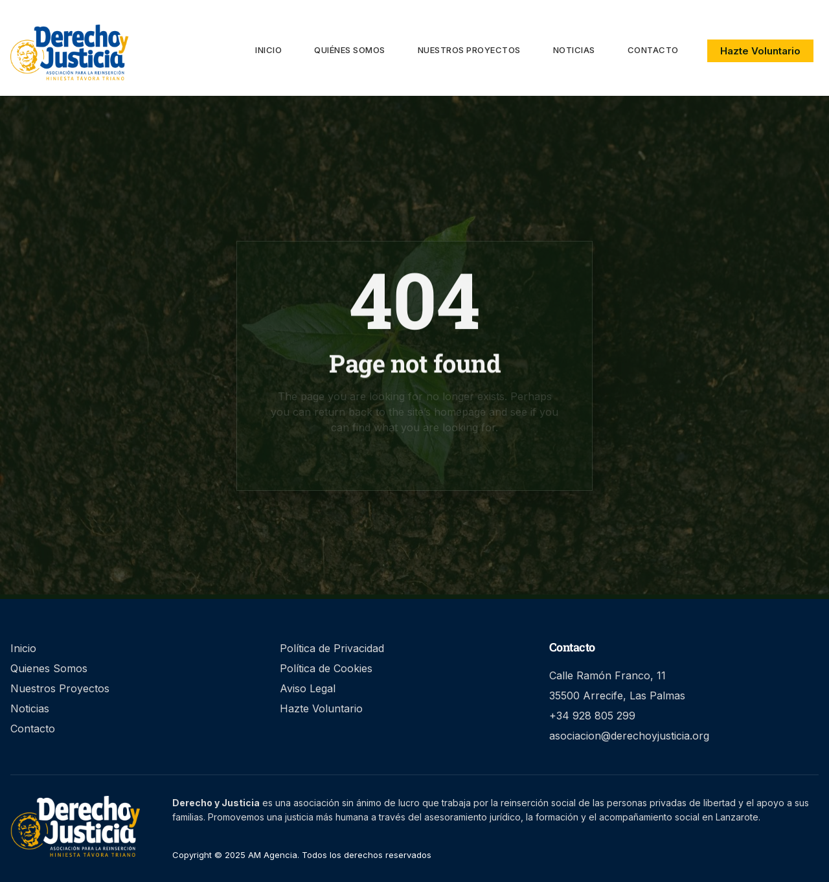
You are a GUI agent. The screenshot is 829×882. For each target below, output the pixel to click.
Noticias (574, 50)
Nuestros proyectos (469, 50)
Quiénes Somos (349, 50)
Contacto (653, 50)
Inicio (268, 50)
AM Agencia (271, 855)
